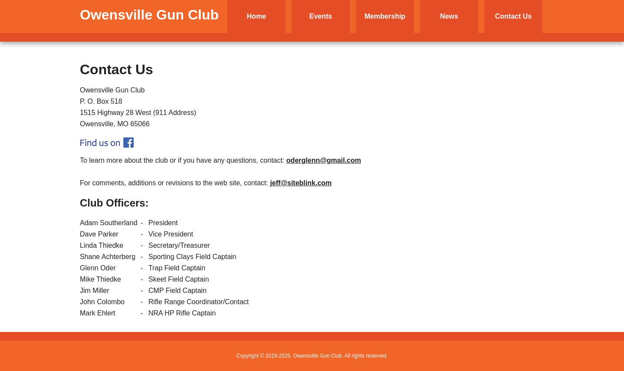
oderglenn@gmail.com (323, 160)
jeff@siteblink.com (301, 183)
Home (256, 16)
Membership (385, 16)
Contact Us (513, 16)
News (449, 16)
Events (320, 16)
